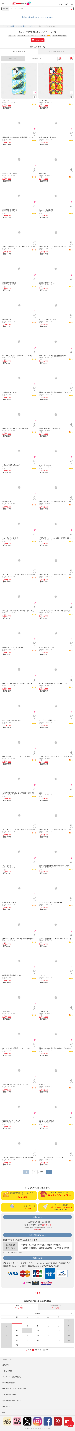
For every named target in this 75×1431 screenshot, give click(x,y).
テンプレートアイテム (56, 51)
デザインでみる (36, 59)
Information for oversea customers (37, 17)
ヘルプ (37, 1292)
